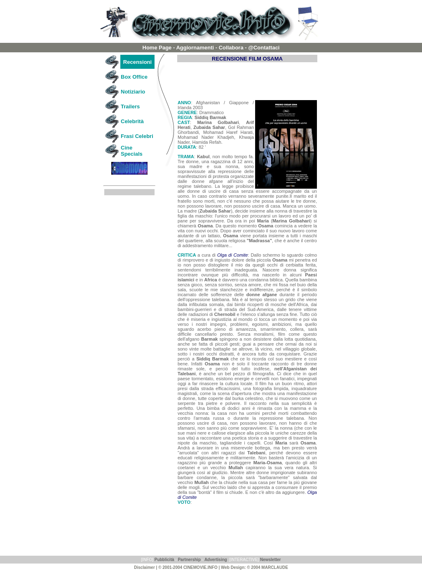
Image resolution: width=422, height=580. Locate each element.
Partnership (189, 559)
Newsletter (270, 559)
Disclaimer (144, 567)
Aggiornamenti (195, 47)
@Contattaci (263, 47)
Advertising (215, 559)
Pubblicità (164, 559)
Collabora (231, 47)
